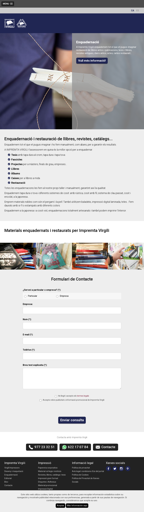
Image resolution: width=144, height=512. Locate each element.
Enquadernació (11, 475)
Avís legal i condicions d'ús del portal (88, 471)
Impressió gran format (48, 478)
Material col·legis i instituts (49, 471)
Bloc (6, 482)
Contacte (8, 485)
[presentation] (2, 256)
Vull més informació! (92, 60)
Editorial (8, 478)
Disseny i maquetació (13, 471)
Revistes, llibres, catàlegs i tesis (52, 475)
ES (137, 10)
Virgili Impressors (12, 468)
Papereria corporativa (47, 468)
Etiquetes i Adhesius (47, 482)
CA (132, 10)
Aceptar (60, 505)
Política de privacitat (81, 468)
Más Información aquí (77, 505)
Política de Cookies (80, 475)
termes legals (83, 396)
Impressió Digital (45, 489)
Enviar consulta (72, 420)
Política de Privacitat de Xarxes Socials (85, 480)
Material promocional (47, 485)
